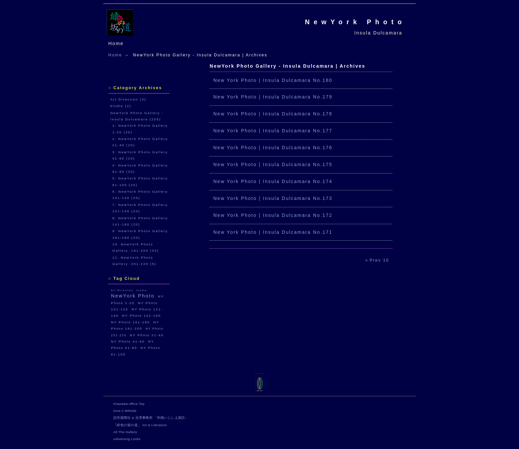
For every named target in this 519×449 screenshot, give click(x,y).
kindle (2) (120, 106)
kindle (142, 290)
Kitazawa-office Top (129, 404)
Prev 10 (379, 260)
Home (116, 43)
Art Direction (122, 290)
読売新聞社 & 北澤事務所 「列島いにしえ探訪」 (150, 417)
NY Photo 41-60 (128, 341)
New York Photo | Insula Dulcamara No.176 (273, 147)
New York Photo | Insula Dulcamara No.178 (273, 113)
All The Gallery (125, 432)
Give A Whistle (125, 411)
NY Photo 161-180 (130, 322)
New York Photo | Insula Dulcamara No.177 (273, 130)
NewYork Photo (355, 22)
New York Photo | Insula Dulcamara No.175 (273, 164)
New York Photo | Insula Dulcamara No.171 (273, 232)
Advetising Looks (127, 439)
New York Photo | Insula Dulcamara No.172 (273, 215)
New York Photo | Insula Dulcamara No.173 (273, 198)
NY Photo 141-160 (141, 315)
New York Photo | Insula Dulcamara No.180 (273, 80)
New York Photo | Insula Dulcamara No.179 (273, 96)
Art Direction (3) (128, 99)
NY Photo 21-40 (147, 335)
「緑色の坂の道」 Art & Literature (140, 425)
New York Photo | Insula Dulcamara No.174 (273, 181)
